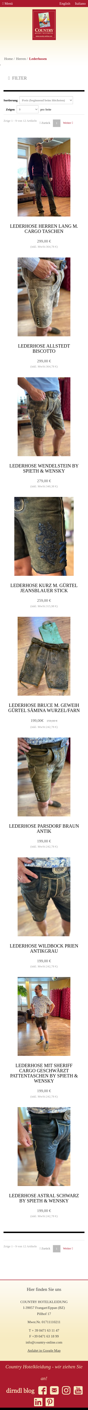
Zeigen (28, 109)
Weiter (68, 123)
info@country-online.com (44, 1342)
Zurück (45, 123)
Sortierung (38, 100)
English (64, 3)
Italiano (80, 3)
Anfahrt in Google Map (44, 1350)
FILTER (17, 78)
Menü (7, 3)
